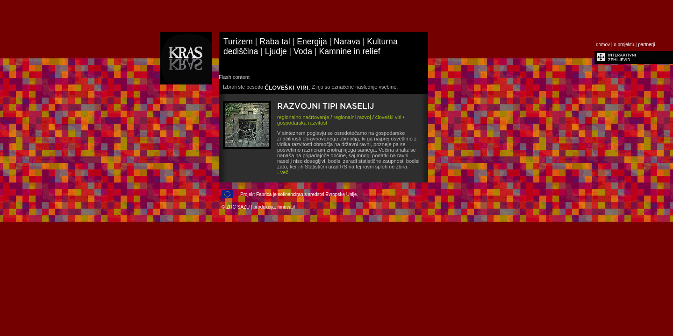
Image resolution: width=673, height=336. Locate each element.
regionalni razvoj (352, 117)
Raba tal (274, 41)
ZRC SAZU (238, 207)
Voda (303, 51)
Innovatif (286, 207)
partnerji (646, 44)
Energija (312, 41)
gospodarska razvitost (302, 123)
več (282, 172)
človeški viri (388, 117)
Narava (347, 41)
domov (603, 44)
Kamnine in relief (349, 51)
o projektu (624, 44)
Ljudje (276, 51)
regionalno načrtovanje (303, 117)
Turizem (238, 41)
